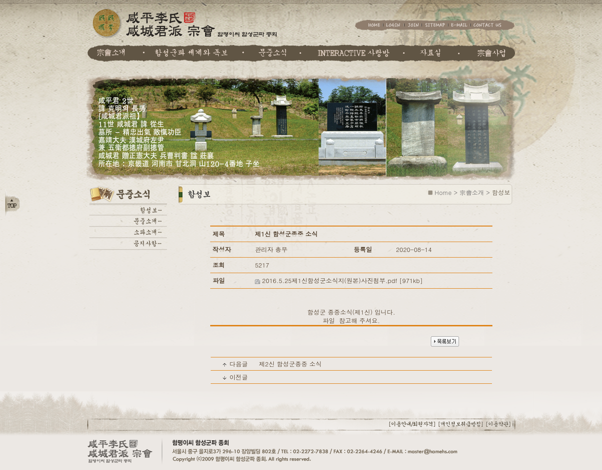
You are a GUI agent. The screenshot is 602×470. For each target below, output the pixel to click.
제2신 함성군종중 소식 (290, 363)
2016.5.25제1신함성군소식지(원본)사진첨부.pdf (329, 280)
